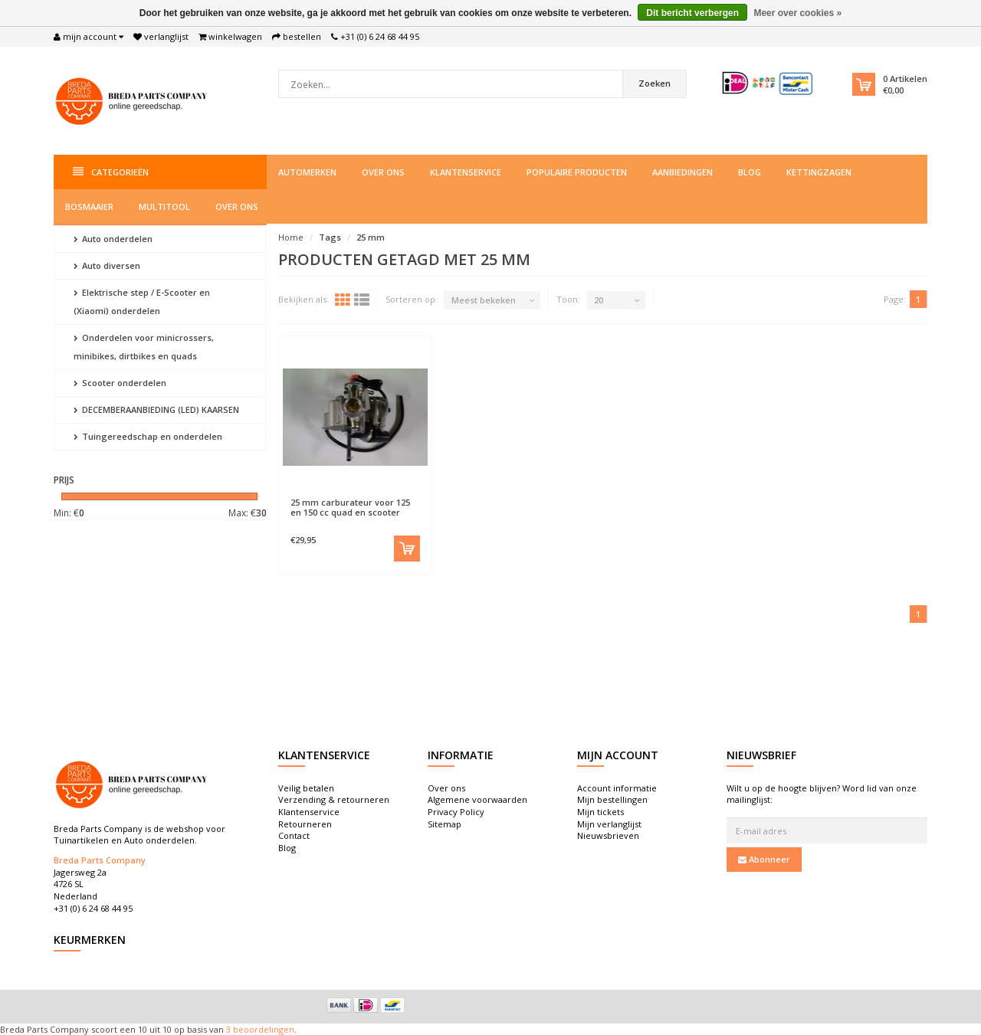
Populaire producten (577, 172)
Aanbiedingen (682, 172)
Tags (330, 237)
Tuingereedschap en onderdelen (148, 436)
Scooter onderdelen (120, 382)
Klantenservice (465, 172)
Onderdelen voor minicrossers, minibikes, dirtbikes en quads (144, 347)
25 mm (370, 237)
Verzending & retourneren (333, 799)
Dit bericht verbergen (692, 13)
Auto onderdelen (113, 238)
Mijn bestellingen (612, 799)
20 (598, 300)
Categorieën (111, 172)
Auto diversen (107, 265)
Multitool (164, 206)
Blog (749, 172)
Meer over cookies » (797, 13)
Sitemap (444, 824)
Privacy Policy (456, 811)
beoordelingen (262, 1029)
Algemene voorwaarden (477, 799)
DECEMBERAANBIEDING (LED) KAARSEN (156, 409)
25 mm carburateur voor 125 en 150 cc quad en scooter (350, 507)
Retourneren (305, 824)
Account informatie (617, 788)
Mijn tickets (600, 811)
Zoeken (654, 83)
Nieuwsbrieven (608, 835)
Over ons (383, 172)
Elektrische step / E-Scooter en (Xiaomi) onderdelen (142, 301)
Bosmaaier (89, 206)
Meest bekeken (483, 300)
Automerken (307, 172)
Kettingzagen (818, 172)
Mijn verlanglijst (609, 824)
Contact (294, 835)
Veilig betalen (306, 788)
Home (290, 237)
